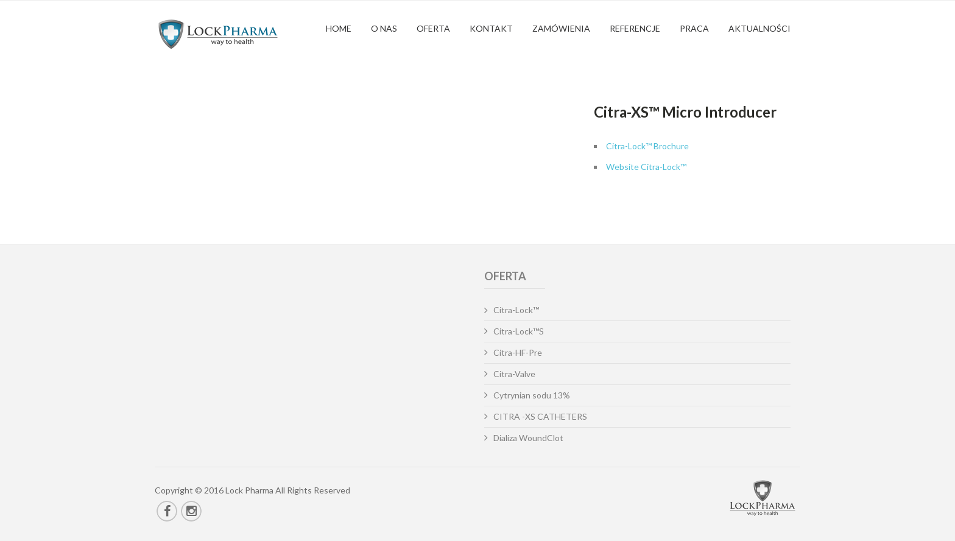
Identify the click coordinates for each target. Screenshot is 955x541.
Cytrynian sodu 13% (531, 395)
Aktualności (759, 28)
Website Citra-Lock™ (646, 166)
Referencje (635, 28)
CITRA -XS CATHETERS (540, 416)
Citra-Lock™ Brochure (647, 146)
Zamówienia (561, 28)
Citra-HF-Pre (517, 352)
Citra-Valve (514, 374)
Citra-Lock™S (518, 331)
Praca (694, 28)
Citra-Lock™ (516, 310)
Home (338, 28)
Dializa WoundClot (528, 438)
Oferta (433, 28)
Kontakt (491, 28)
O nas (384, 28)
